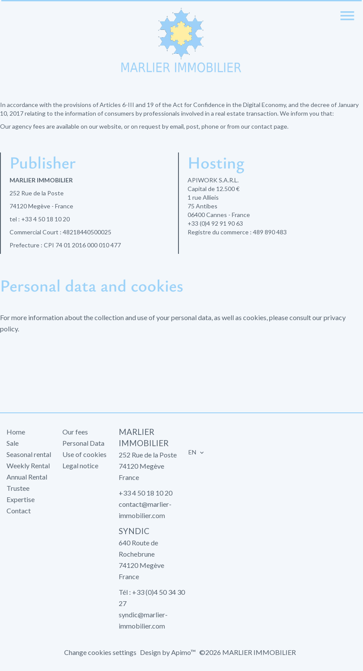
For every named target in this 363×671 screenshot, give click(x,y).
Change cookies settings (100, 652)
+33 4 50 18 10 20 (45, 219)
